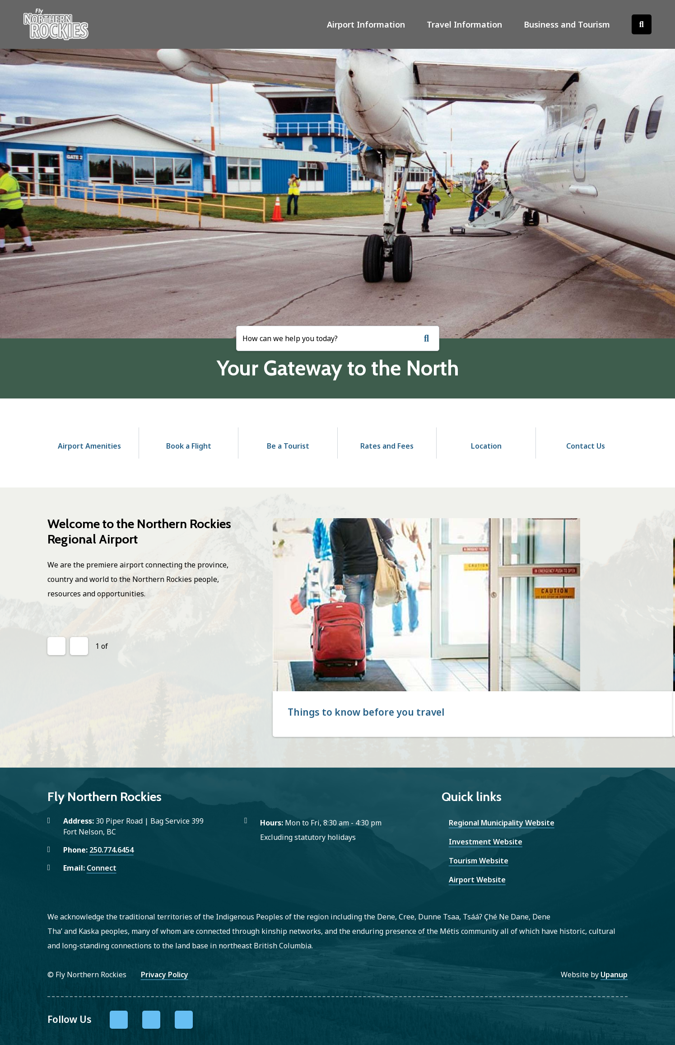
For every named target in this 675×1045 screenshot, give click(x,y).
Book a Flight (188, 446)
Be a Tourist (288, 446)
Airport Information (366, 24)
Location (486, 446)
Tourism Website (478, 861)
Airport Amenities (89, 446)
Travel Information (464, 24)
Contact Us (585, 446)
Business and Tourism (567, 24)
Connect (101, 868)
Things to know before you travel (366, 712)
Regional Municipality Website (501, 823)
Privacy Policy (164, 974)
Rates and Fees (387, 446)
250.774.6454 (111, 850)
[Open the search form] (642, 24)
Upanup (614, 974)
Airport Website (477, 880)
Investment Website (485, 842)
